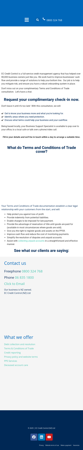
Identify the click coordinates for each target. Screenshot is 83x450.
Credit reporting (12, 352)
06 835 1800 (24, 277)
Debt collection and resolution (19, 344)
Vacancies (76, 445)
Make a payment (66, 445)
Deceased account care (16, 365)
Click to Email (14, 283)
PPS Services (10, 360)
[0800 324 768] (44, 19)
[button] (37, 20)
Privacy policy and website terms (21, 356)
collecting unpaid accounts (31, 241)
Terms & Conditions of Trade (19, 348)
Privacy (41, 445)
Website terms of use (52, 445)
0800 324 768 (54, 20)
